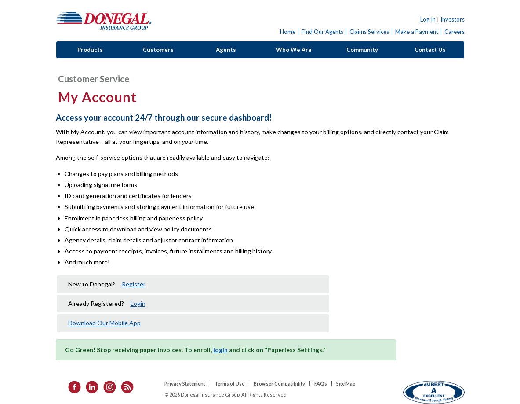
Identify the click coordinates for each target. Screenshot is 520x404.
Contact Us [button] (430, 49)
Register (133, 284)
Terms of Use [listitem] (229, 383)
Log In (428, 19)
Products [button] (90, 49)
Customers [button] (158, 49)
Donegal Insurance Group (104, 20)
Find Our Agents (322, 31)
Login (138, 303)
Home (287, 31)
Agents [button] (226, 49)
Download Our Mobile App (104, 323)
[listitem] (71, 386)
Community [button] (362, 49)
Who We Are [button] (294, 49)
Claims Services (369, 31)
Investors (452, 19)
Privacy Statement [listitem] (184, 383)
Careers (454, 31)
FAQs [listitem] (320, 383)
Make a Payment (416, 31)
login (220, 349)
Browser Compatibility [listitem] (279, 383)
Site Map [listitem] (346, 383)
